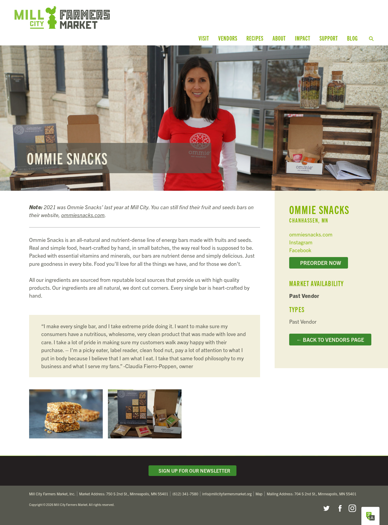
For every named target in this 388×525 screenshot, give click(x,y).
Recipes (254, 38)
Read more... (194, 118)
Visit (204, 38)
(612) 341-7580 (185, 493)
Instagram (301, 242)
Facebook (300, 249)
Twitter (326, 508)
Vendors (227, 38)
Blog (352, 38)
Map (259, 493)
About (279, 38)
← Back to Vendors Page (330, 339)
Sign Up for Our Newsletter (192, 470)
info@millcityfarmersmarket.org (227, 493)
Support (328, 38)
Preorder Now (318, 262)
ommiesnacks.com (83, 214)
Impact (302, 38)
